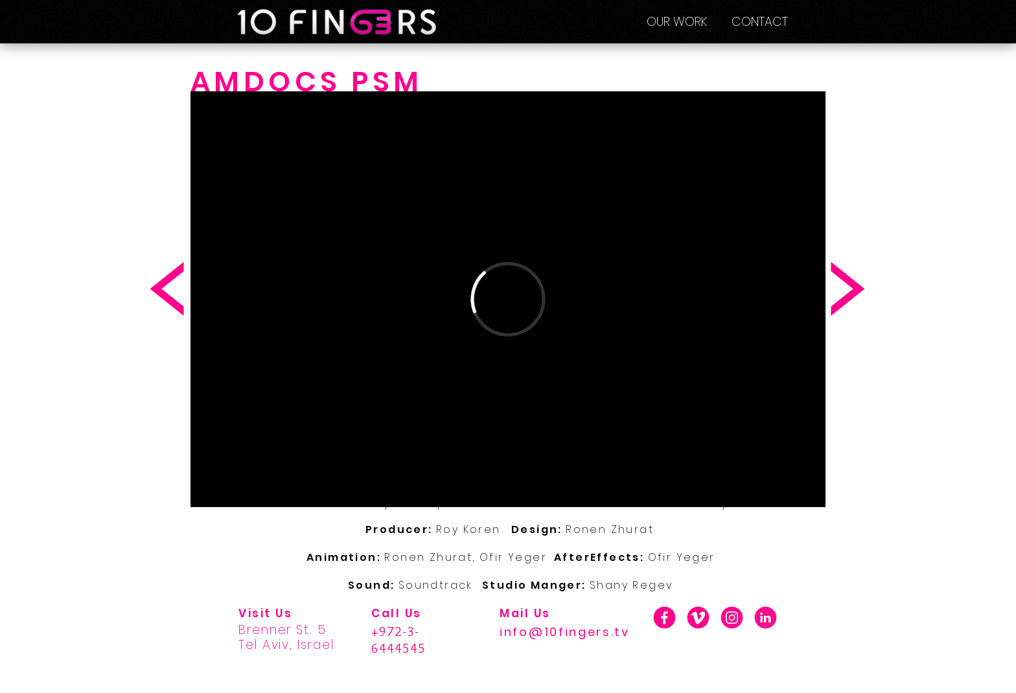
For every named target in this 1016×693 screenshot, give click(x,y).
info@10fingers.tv (565, 632)
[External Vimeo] (508, 299)
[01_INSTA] (732, 617)
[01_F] (664, 617)
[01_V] (698, 617)
